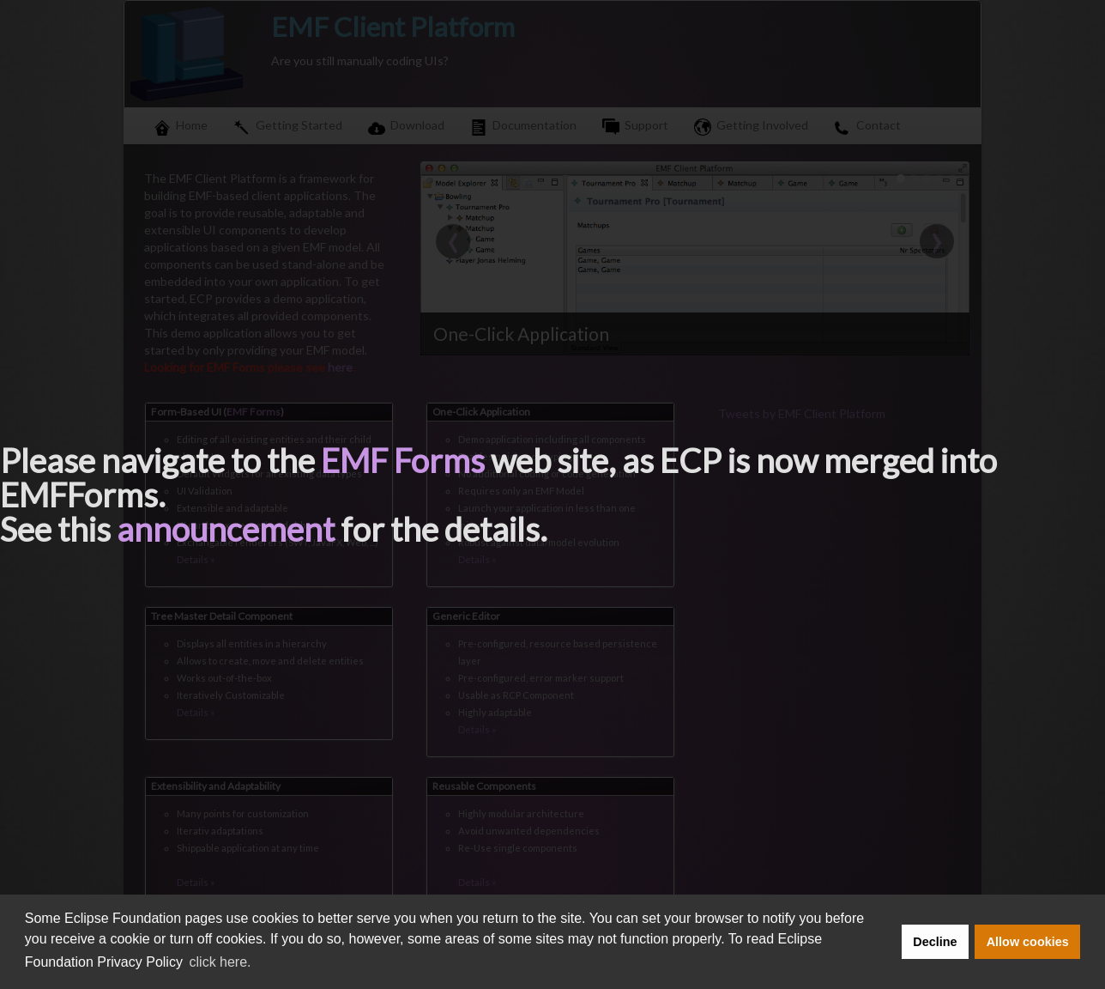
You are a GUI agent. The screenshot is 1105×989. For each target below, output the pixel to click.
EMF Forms (403, 460)
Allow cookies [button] (1028, 942)
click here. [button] (220, 962)
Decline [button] (935, 942)
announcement (226, 529)
